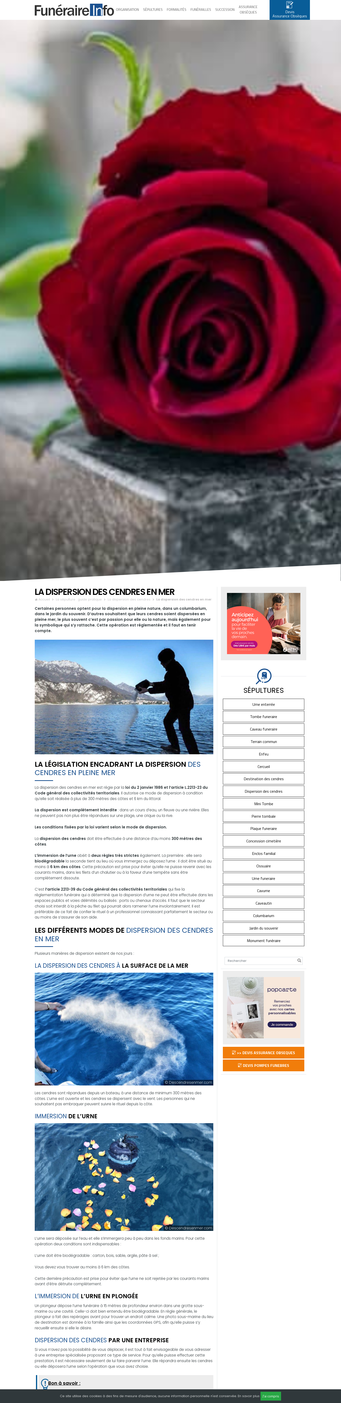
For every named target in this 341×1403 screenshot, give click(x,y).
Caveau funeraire (263, 736)
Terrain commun (263, 749)
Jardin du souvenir (263, 935)
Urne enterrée (263, 711)
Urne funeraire (263, 885)
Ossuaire (263, 873)
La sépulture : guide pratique (79, 607)
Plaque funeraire (263, 836)
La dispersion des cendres (129, 607)
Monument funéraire (264, 948)
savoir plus (251, 1396)
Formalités (176, 13)
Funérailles (201, 13)
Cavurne (263, 898)
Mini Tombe (263, 811)
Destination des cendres (264, 786)
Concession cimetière (263, 848)
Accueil (44, 607)
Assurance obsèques (248, 13)
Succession (225, 13)
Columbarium (263, 923)
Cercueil (264, 774)
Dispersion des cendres (264, 798)
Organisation (127, 13)
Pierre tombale (263, 823)
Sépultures (153, 13)
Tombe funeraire (263, 724)
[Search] (264, 968)
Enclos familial (263, 860)
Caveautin (264, 910)
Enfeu (264, 761)
